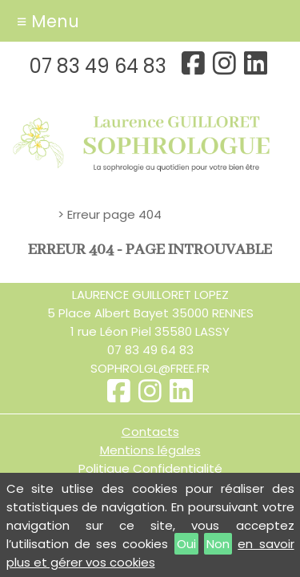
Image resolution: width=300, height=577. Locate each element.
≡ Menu (48, 21)
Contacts (150, 431)
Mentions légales (150, 450)
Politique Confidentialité (150, 468)
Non (218, 543)
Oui (186, 543)
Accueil (33, 214)
